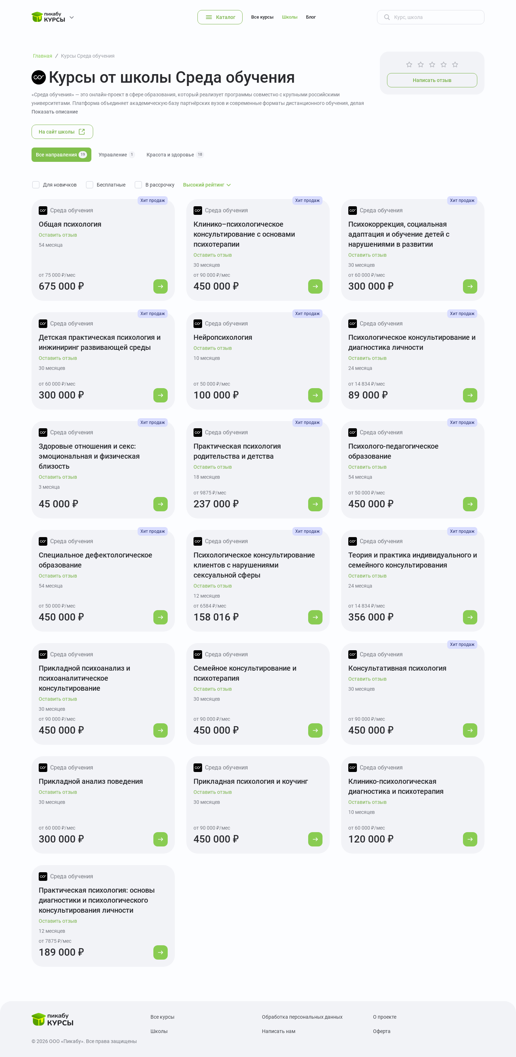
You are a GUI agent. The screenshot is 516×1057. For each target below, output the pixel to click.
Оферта (382, 1031)
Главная (42, 56)
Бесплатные (111, 185)
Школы (289, 17)
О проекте (384, 1017)
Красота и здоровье (175, 154)
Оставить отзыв (58, 235)
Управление (117, 154)
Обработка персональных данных (302, 1017)
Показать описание (55, 112)
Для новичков (60, 185)
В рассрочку (160, 185)
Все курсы (262, 17)
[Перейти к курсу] (160, 286)
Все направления (61, 154)
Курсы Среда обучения (88, 56)
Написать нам (278, 1031)
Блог (311, 17)
